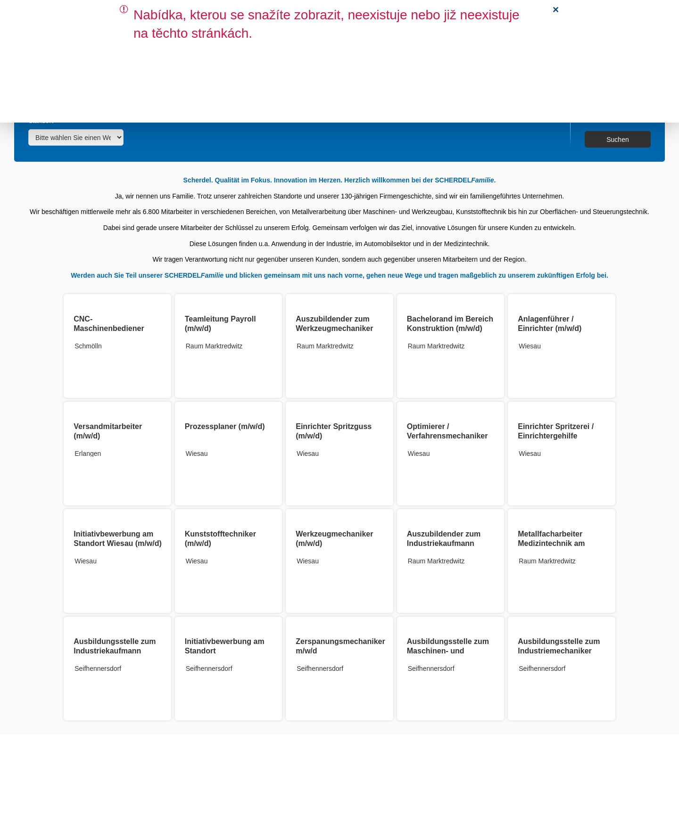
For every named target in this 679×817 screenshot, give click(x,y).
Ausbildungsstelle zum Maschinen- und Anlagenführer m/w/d (448, 650)
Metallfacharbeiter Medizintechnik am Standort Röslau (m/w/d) (561, 543)
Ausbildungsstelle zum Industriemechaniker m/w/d (559, 650)
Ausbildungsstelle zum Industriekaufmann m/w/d (115, 650)
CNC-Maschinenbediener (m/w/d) (109, 328)
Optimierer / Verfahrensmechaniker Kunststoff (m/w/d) (447, 435)
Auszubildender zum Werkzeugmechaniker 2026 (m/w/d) (334, 328)
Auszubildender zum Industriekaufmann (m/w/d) (443, 543)
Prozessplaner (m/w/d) (225, 426)
